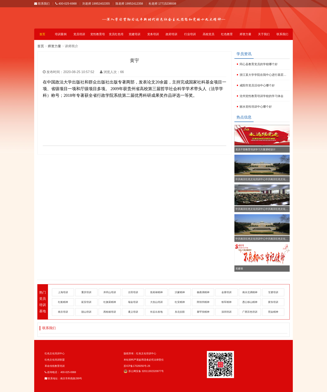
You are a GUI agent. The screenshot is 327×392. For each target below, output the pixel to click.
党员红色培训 (116, 36)
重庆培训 (86, 292)
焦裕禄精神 (156, 292)
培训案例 (61, 34)
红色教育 (227, 34)
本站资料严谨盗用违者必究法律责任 (144, 359)
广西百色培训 (249, 311)
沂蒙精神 (180, 292)
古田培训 (133, 292)
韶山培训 (86, 311)
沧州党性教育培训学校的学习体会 (261, 96)
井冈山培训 (109, 292)
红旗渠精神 (109, 302)
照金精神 (273, 311)
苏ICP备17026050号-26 (137, 366)
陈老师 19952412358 (129, 3)
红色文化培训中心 (55, 353)
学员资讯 (244, 54)
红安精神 (180, 302)
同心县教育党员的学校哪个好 (259, 64)
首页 (42, 34)
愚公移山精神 (249, 302)
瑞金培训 (133, 302)
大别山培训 (156, 302)
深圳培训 (226, 311)
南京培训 (63, 311)
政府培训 (171, 34)
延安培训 (86, 302)
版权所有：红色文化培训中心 (140, 353)
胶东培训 (273, 302)
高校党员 (208, 34)
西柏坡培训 (109, 311)
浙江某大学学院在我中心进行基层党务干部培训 (264, 74)
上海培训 (63, 292)
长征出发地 (156, 311)
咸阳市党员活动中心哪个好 (257, 85)
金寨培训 (226, 292)
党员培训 (79, 34)
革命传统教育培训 (55, 366)
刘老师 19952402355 (96, 3)
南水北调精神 (249, 292)
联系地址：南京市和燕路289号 (63, 378)
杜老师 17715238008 (162, 3)
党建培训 (134, 34)
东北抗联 (180, 311)
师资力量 (245, 34)
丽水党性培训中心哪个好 (256, 106)
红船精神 (63, 302)
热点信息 (244, 117)
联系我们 (42, 3)
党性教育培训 (97, 36)
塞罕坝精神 (203, 311)
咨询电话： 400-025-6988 (60, 372)
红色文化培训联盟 (55, 359)
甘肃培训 (273, 292)
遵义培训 (133, 311)
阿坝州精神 (203, 302)
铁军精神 (226, 302)
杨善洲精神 (203, 292)
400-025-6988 (66, 3)
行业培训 (190, 34)
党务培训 (153, 34)
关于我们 (264, 34)
